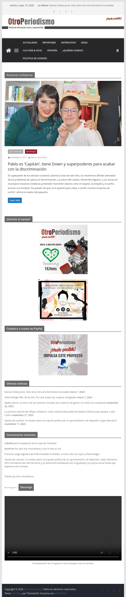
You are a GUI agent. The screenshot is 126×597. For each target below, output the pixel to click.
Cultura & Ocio (32, 50)
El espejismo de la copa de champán (37, 443)
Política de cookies (35, 58)
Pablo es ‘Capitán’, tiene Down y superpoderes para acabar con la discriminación (61, 166)
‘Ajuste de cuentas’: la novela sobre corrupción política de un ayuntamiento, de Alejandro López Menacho (61, 420)
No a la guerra (11, 487)
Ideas (84, 42)
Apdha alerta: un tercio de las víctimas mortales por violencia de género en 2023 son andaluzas (55, 402)
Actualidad (30, 42)
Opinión (52, 50)
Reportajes (49, 42)
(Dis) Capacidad (15, 151)
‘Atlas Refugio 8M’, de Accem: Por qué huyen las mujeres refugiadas (40, 397)
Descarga (26, 487)
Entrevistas (68, 42)
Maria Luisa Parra (39, 157)
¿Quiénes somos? (73, 50)
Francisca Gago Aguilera (17, 454)
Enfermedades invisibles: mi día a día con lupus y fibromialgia (66, 454)
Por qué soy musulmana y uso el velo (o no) (38, 448)
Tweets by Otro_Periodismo (19, 476)
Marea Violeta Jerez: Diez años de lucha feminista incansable (82, 5)
